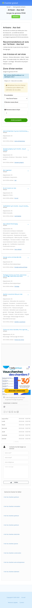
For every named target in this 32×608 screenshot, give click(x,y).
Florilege (17, 286)
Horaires (16, 441)
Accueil (9, 7)
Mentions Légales (13, 602)
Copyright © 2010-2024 (13, 597)
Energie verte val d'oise (21, 267)
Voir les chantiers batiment (11, 571)
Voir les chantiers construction (12, 553)
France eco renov (19, 339)
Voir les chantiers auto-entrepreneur (13, 562)
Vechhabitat (18, 216)
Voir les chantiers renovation (11, 506)
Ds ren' (16, 198)
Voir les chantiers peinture (11, 497)
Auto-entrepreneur (20, 141)
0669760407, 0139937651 (10, 403)
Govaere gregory (19, 162)
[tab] (16, 131)
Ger (16, 180)
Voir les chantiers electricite (11, 534)
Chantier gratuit (10, 3)
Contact (22, 602)
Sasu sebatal (18, 249)
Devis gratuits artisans (19, 7)
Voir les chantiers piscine (10, 543)
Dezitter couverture (20, 322)
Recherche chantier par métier (12, 492)
